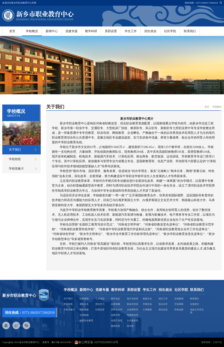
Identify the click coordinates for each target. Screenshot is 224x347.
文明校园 (84, 315)
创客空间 (115, 315)
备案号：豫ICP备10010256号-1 (57, 342)
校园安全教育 (86, 320)
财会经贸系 (132, 304)
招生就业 (150, 31)
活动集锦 (178, 298)
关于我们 (15, 149)
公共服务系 (132, 320)
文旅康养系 (132, 309)
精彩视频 (84, 309)
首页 (12, 31)
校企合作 (163, 304)
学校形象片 (16, 168)
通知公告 (84, 304)
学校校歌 (15, 159)
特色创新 (178, 309)
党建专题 (71, 31)
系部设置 (111, 31)
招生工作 (163, 298)
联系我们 (190, 31)
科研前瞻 (115, 304)
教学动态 (115, 298)
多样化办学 (116, 309)
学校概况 (32, 31)
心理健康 (147, 309)
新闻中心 (52, 31)
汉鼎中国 (217, 342)
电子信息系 (132, 298)
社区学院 (170, 31)
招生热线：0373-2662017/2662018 (201, 3)
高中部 (130, 326)
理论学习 (99, 304)
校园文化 (147, 298)
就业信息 (163, 309)
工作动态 (99, 298)
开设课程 (178, 304)
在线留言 (194, 304)
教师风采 (115, 326)
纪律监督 (99, 309)
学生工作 (131, 31)
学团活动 (147, 304)
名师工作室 (116, 320)
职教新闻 (84, 298)
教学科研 (91, 31)
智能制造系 (132, 315)
